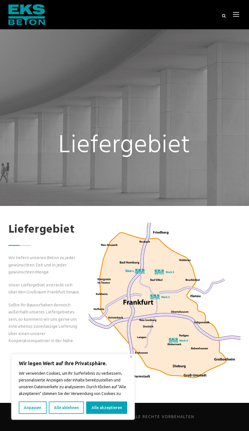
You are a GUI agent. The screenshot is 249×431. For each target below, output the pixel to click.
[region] (73, 387)
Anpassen (33, 407)
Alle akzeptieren (107, 407)
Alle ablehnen (68, 407)
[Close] (131, 356)
